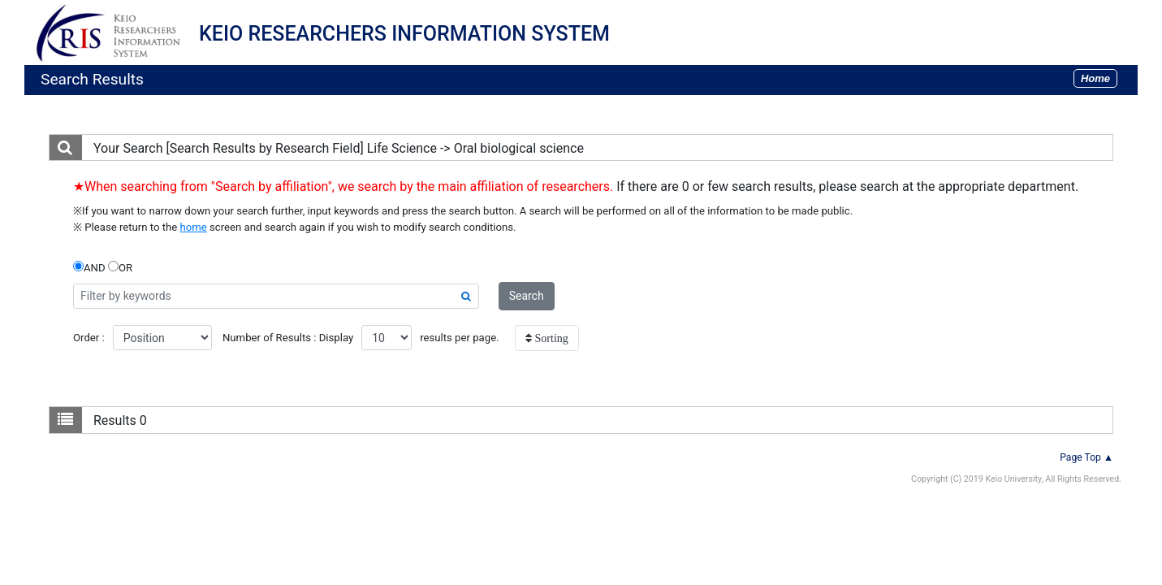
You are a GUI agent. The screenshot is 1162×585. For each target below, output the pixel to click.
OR (120, 267)
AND (89, 267)
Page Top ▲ (1086, 457)
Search (526, 295)
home (193, 227)
